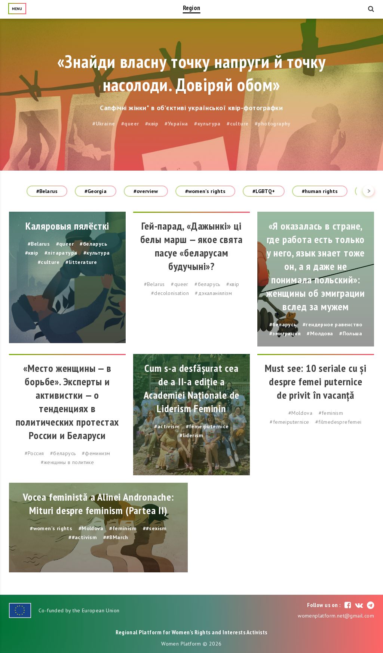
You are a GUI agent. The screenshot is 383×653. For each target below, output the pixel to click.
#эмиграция (285, 333)
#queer (130, 123)
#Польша (350, 333)
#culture (237, 123)
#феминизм (96, 453)
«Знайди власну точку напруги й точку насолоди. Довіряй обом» (191, 73)
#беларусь (93, 243)
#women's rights (205, 191)
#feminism (331, 413)
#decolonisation (170, 293)
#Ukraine (103, 123)
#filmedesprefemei (338, 422)
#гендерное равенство (332, 324)
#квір (152, 123)
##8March (115, 537)
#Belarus (47, 191)
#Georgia (96, 191)
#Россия (34, 453)
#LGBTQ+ (263, 191)
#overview (146, 191)
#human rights (320, 191)
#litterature (81, 262)
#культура (207, 123)
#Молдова (320, 333)
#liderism (191, 435)
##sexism (155, 528)
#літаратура (61, 252)
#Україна (176, 123)
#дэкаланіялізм (213, 293)
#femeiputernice (207, 426)
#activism (167, 426)
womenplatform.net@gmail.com (336, 615)
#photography (273, 123)
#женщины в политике (67, 462)
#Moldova (300, 413)
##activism (82, 537)
